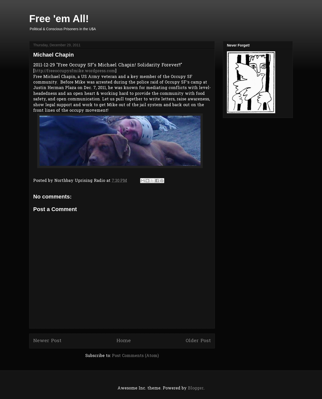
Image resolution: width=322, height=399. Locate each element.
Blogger (196, 388)
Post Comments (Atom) (135, 356)
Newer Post (47, 340)
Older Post (198, 340)
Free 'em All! (59, 18)
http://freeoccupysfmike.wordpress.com (74, 71)
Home (123, 340)
